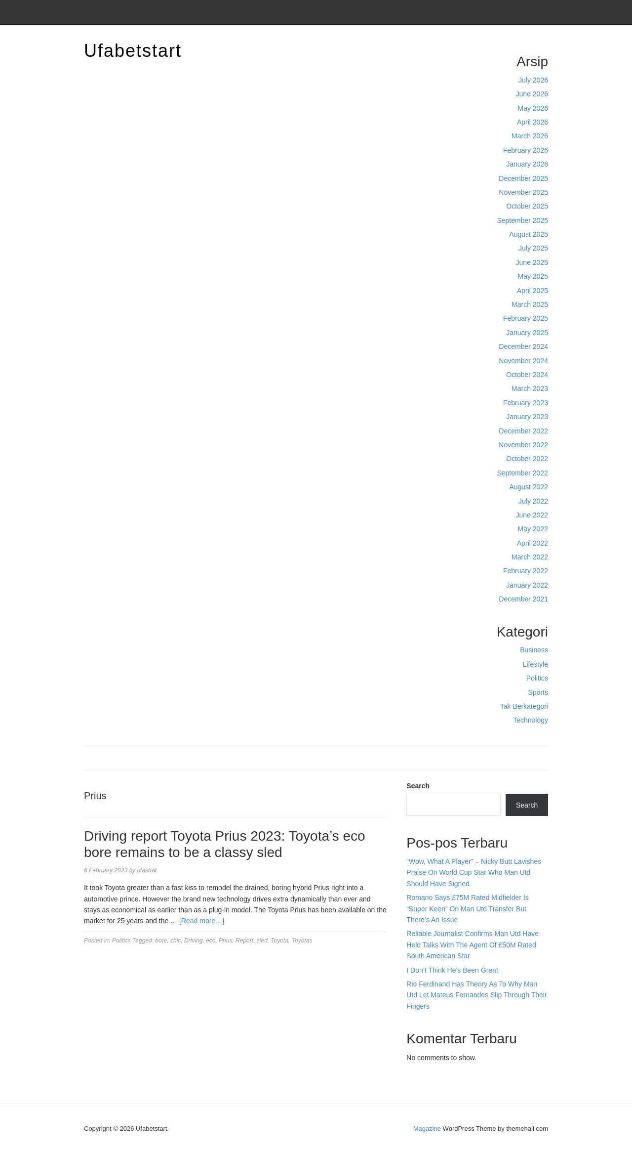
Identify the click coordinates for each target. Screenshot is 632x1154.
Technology (530, 720)
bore (161, 940)
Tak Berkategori (524, 706)
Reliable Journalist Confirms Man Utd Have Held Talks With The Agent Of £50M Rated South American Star (472, 945)
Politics (537, 678)
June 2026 (532, 94)
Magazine (427, 1128)
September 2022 (522, 473)
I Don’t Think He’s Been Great (452, 970)
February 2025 (525, 318)
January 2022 (527, 585)
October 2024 (527, 375)
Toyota (280, 940)
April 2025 (532, 291)
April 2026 (532, 122)
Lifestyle (535, 664)
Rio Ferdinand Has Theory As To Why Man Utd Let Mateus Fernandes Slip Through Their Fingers (476, 995)
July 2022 (533, 501)
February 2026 (525, 150)
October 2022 (527, 459)
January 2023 (527, 417)
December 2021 (523, 599)
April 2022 (532, 543)
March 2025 (530, 304)
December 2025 (523, 178)
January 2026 (527, 164)
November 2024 (523, 361)
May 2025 (533, 276)
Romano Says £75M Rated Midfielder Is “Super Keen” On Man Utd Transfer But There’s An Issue (467, 909)
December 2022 (523, 431)
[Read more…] (201, 921)
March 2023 (530, 388)
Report (244, 940)
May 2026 (533, 108)
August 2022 (528, 487)
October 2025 (527, 206)
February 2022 (525, 571)
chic (175, 940)
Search (418, 786)
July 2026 (533, 80)
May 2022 (533, 529)
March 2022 (530, 557)
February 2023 (525, 403)
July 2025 (533, 248)
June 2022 (532, 515)
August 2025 (528, 234)
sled (262, 940)
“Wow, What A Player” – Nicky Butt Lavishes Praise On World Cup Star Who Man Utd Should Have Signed (473, 872)
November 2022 (523, 445)
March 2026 (530, 136)
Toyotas (302, 940)
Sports (538, 692)
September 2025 (522, 220)
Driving (193, 940)
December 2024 (523, 346)
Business (534, 650)
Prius (225, 940)
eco (210, 940)
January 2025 (527, 333)
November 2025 (523, 192)
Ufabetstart (133, 51)
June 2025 (532, 262)
